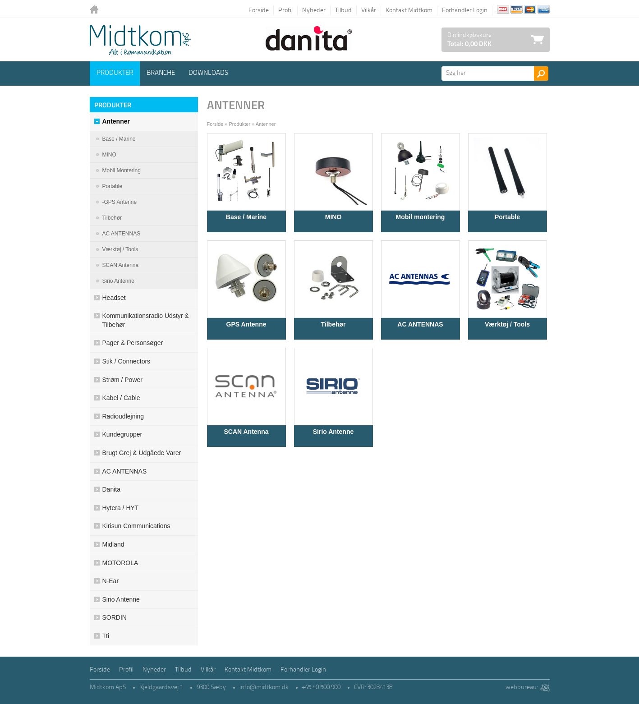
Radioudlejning (123, 416)
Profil (285, 10)
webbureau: (522, 687)
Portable (507, 217)
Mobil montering (420, 217)
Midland (113, 544)
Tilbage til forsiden (96, 10)
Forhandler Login (464, 10)
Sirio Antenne (333, 431)
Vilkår (368, 10)
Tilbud (343, 10)
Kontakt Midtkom (409, 10)
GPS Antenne (246, 324)
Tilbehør (333, 324)
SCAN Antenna (246, 431)
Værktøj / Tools (507, 324)
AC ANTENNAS (420, 324)
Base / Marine (246, 217)
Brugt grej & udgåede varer (141, 452)
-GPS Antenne (119, 202)
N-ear (110, 580)
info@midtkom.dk (264, 687)
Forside (258, 10)
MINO (109, 155)
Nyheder (314, 10)
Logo (140, 40)
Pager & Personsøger (132, 342)
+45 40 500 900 (321, 687)
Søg (541, 73)
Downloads (208, 73)
